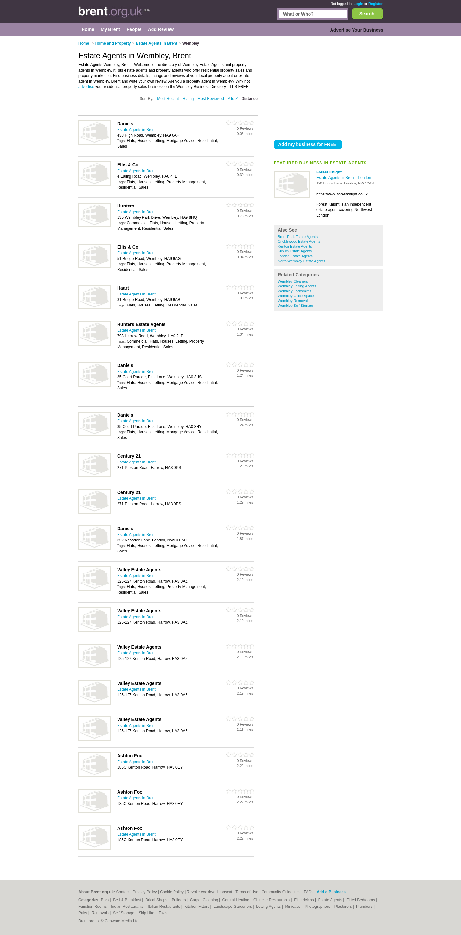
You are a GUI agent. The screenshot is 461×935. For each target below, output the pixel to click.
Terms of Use (246, 892)
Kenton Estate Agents (295, 246)
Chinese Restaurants (272, 900)
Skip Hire (147, 913)
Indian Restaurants (128, 906)
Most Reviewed (210, 98)
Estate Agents (330, 900)
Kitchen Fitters (197, 906)
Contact (122, 892)
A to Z (233, 98)
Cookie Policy (172, 892)
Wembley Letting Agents (297, 286)
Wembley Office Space (296, 296)
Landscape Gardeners (233, 906)
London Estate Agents (295, 256)
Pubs (83, 913)
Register (375, 4)
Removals (100, 913)
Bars (105, 900)
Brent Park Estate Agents (298, 237)
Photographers (318, 906)
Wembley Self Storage (295, 305)
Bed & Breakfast (127, 900)
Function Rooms (93, 906)
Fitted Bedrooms (361, 900)
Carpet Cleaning (204, 900)
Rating (188, 98)
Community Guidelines (281, 892)
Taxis (163, 913)
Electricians (304, 900)
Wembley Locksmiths (294, 291)
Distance (250, 98)
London (364, 177)
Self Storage (124, 913)
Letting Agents (269, 906)
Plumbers (365, 906)
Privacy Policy (145, 892)
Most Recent (168, 98)
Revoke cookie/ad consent (209, 892)
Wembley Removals (293, 301)
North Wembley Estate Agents (301, 261)
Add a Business (331, 892)
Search (367, 13)
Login (358, 4)
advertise (86, 86)
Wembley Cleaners (293, 281)
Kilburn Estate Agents (295, 251)
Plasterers (343, 906)
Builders (179, 900)
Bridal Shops (156, 900)
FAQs (308, 892)
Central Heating (236, 900)
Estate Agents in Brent (336, 177)
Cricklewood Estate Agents (299, 241)
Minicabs (293, 906)
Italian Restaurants (164, 906)
